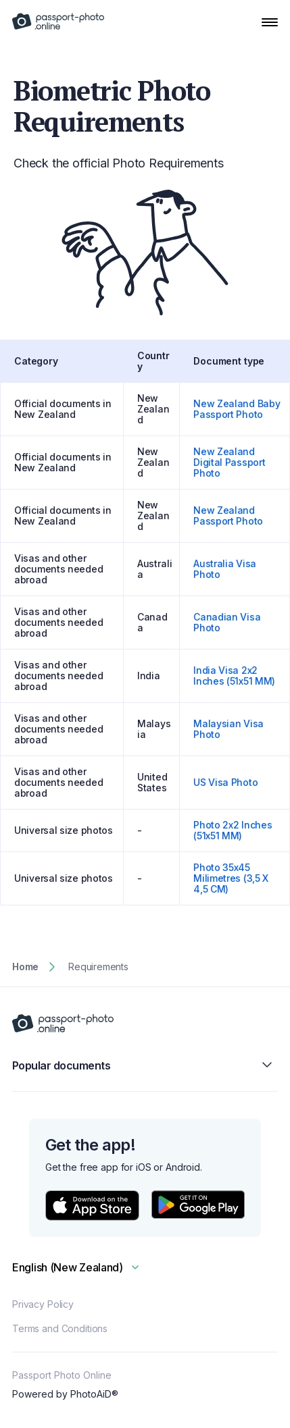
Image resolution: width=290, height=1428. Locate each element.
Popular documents (145, 1066)
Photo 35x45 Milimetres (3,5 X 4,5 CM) (230, 878)
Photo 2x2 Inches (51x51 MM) (232, 830)
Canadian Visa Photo (226, 622)
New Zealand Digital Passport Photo (229, 462)
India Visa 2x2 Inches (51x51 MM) (234, 675)
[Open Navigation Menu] (270, 22)
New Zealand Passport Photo (228, 515)
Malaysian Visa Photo (228, 729)
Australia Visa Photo (224, 569)
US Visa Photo (225, 782)
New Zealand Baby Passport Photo (236, 409)
